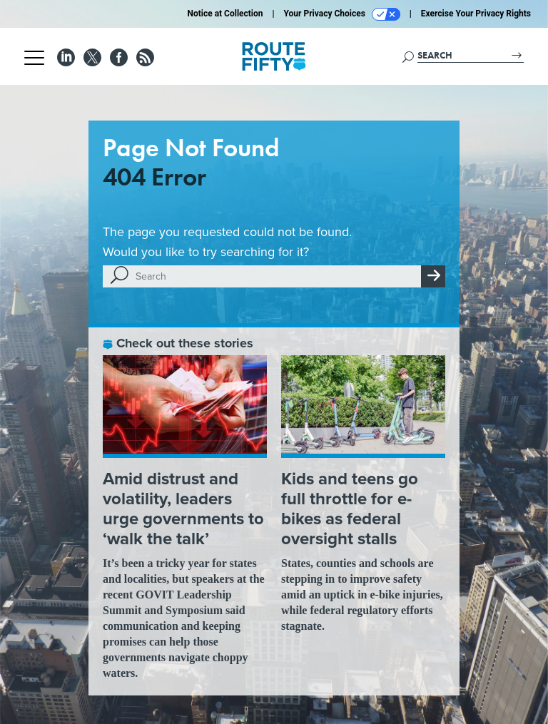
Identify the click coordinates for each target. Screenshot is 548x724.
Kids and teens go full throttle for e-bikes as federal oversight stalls (349, 508)
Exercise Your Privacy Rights (476, 14)
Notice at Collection (225, 14)
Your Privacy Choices (342, 14)
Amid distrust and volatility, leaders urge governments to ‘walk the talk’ (183, 508)
